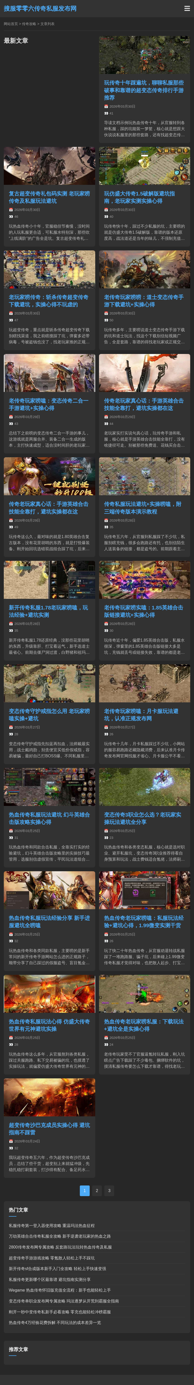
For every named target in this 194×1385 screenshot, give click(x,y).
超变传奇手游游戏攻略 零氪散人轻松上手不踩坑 (52, 1258)
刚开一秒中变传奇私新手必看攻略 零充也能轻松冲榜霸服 (60, 1312)
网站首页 (11, 24)
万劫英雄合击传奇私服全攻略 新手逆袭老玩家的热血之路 (60, 1236)
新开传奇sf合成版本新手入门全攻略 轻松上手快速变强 (57, 1269)
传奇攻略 (29, 24)
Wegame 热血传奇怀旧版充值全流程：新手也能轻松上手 (60, 1290)
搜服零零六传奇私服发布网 (40, 8)
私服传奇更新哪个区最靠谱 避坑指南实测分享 (50, 1279)
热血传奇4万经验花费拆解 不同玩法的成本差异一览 (55, 1322)
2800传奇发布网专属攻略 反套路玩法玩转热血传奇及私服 (60, 1247)
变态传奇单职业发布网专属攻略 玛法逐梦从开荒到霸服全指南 (64, 1301)
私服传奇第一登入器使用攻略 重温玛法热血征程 (52, 1225)
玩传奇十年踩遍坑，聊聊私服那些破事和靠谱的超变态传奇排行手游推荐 (144, 90)
